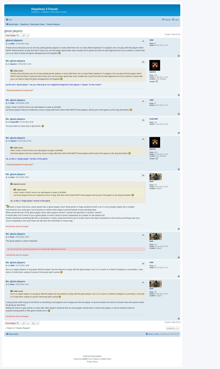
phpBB (84, 359)
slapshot (152, 72)
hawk (151, 181)
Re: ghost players (15, 61)
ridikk (151, 40)
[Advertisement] (92, 345)
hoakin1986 (153, 119)
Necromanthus (97, 356)
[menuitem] (9, 20)
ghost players (13, 31)
